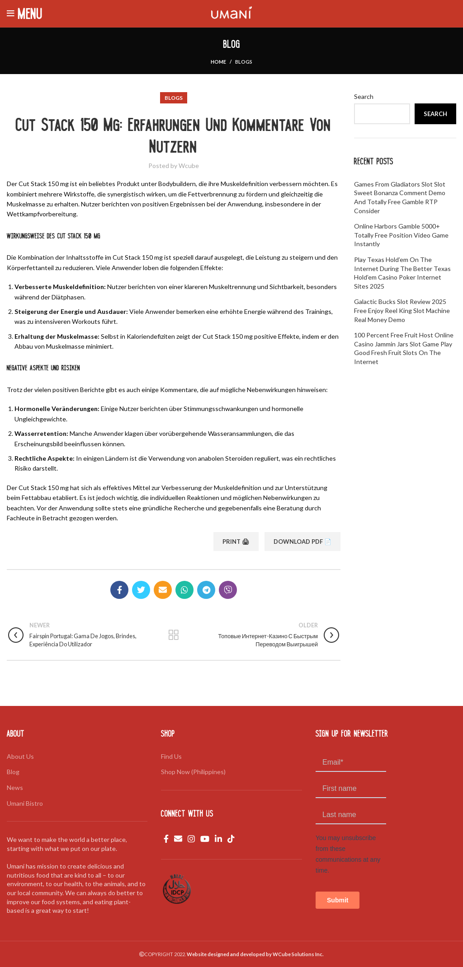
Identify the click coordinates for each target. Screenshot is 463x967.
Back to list (173, 635)
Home (218, 62)
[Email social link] (163, 590)
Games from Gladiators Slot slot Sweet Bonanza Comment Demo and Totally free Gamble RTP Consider (399, 197)
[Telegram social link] (206, 590)
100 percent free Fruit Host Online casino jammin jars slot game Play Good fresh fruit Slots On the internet (404, 348)
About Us (20, 756)
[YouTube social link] (205, 839)
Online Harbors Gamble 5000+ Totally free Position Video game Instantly (401, 235)
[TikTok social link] (231, 839)
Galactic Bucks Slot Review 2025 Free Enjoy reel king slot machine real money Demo (402, 310)
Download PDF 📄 (302, 541)
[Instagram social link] (191, 839)
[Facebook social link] (119, 590)
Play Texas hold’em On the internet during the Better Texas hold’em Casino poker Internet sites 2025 (402, 273)
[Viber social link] (228, 590)
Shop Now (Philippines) (193, 771)
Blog (13, 771)
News (15, 787)
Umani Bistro (25, 803)
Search (363, 96)
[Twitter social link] (141, 590)
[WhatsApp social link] (184, 590)
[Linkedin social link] (218, 839)
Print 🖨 (236, 541)
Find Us (171, 756)
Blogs (243, 62)
